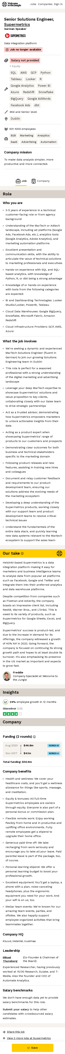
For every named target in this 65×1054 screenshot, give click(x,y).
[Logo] (11, 4)
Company (40, 181)
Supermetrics (17, 24)
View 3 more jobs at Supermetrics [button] (27, 1038)
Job (21, 181)
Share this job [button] (14, 1031)
